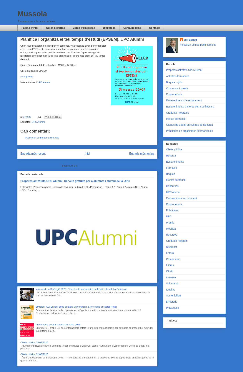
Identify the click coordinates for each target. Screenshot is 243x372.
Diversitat (171, 246)
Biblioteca (109, 27)
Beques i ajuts (174, 82)
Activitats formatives (177, 76)
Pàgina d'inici (29, 27)
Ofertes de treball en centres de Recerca (189, 124)
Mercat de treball (175, 118)
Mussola (32, 14)
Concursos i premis (177, 88)
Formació (171, 167)
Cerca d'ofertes (55, 27)
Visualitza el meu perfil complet (198, 44)
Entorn (170, 253)
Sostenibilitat (173, 295)
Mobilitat (171, 228)
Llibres (170, 265)
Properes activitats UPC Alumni (184, 69)
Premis (170, 222)
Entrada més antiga (141, 153)
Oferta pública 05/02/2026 (34, 342)
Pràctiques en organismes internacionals (189, 130)
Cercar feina (173, 259)
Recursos (171, 234)
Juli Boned (190, 39)
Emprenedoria (174, 94)
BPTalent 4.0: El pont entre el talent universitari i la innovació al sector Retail (76, 306)
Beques (170, 173)
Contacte (154, 27)
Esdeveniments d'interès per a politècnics (190, 106)
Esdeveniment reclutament (181, 198)
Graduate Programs (177, 112)
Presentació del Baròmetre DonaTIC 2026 (58, 324)
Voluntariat (172, 283)
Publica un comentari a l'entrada (42, 137)
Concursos (172, 186)
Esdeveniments (175, 161)
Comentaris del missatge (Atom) (95, 165)
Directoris (171, 301)
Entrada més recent (33, 153)
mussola (171, 277)
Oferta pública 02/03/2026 (34, 354)
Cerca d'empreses (84, 27)
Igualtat (170, 289)
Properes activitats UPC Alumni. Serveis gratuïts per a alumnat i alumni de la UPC (75, 180)
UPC (169, 216)
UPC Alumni (43, 82)
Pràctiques (172, 210)
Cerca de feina (132, 27)
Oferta (169, 271)
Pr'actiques (172, 307)
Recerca (171, 155)
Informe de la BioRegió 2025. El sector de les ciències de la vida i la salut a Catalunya (81, 289)
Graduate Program (177, 240)
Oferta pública (174, 149)
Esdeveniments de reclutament (184, 100)
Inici (87, 153)
